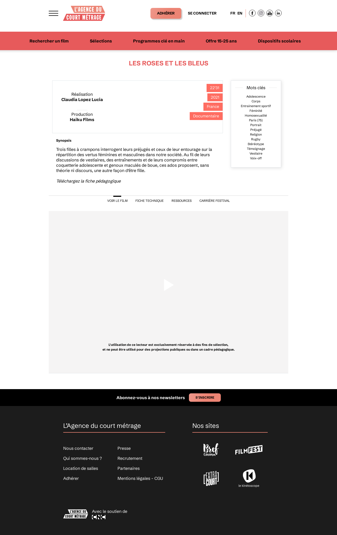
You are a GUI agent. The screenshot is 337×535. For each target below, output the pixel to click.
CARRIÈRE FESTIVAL (214, 201)
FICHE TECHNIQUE (149, 201)
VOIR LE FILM (117, 201)
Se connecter (202, 13)
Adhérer (166, 13)
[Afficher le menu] (53, 13)
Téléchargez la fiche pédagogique (88, 181)
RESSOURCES (182, 201)
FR (232, 13)
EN (239, 13)
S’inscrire (205, 397)
